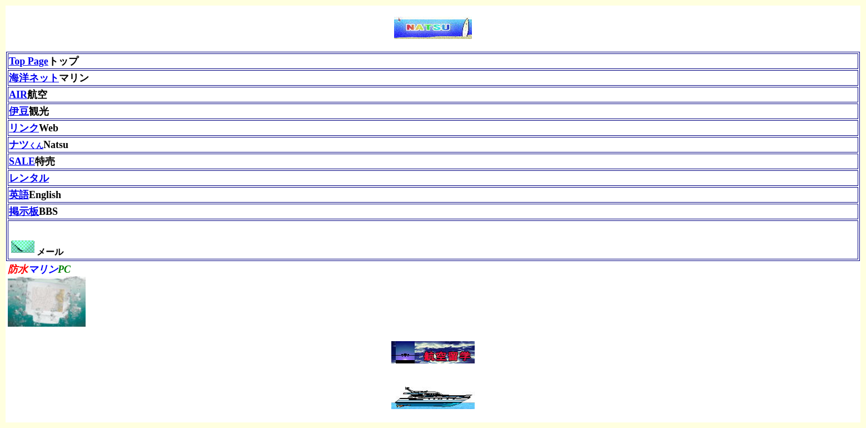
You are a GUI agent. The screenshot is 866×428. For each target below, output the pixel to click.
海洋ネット (34, 77)
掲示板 (24, 211)
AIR (18, 94)
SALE (22, 161)
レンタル (29, 178)
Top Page (28, 61)
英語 (19, 194)
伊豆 (19, 111)
